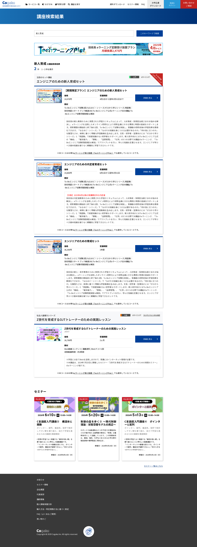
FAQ (143, 4)
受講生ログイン (172, 4)
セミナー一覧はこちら (153, 466)
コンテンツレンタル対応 (151, 315)
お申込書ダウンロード (155, 4)
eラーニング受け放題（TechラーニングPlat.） (94, 153)
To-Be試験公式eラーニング (157, 78)
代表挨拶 (40, 494)
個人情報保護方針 (44, 504)
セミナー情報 (133, 4)
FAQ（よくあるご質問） (47, 514)
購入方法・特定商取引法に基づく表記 (53, 509)
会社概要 (40, 489)
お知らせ (40, 479)
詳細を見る (147, 98)
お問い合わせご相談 (188, 4)
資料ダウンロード (117, 4)
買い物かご (41, 519)
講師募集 (40, 499)
